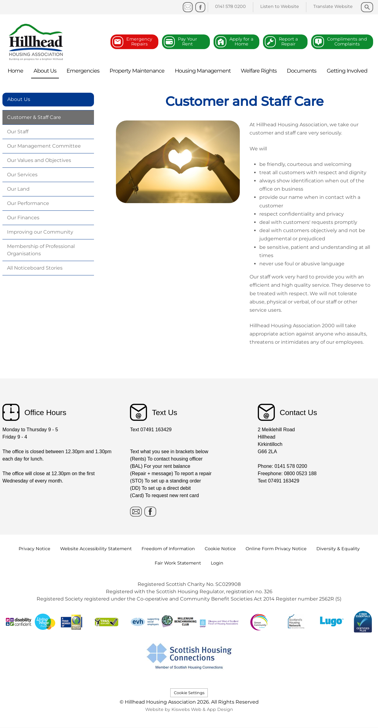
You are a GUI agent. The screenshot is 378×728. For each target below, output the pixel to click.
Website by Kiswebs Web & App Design (189, 709)
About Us (18, 99)
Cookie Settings (189, 692)
